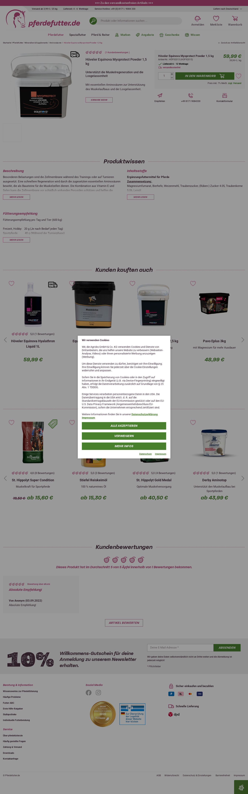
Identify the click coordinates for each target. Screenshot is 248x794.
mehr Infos (124, 446)
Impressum (88, 417)
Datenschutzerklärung (145, 414)
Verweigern (124, 436)
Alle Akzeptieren (124, 426)
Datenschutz (145, 454)
